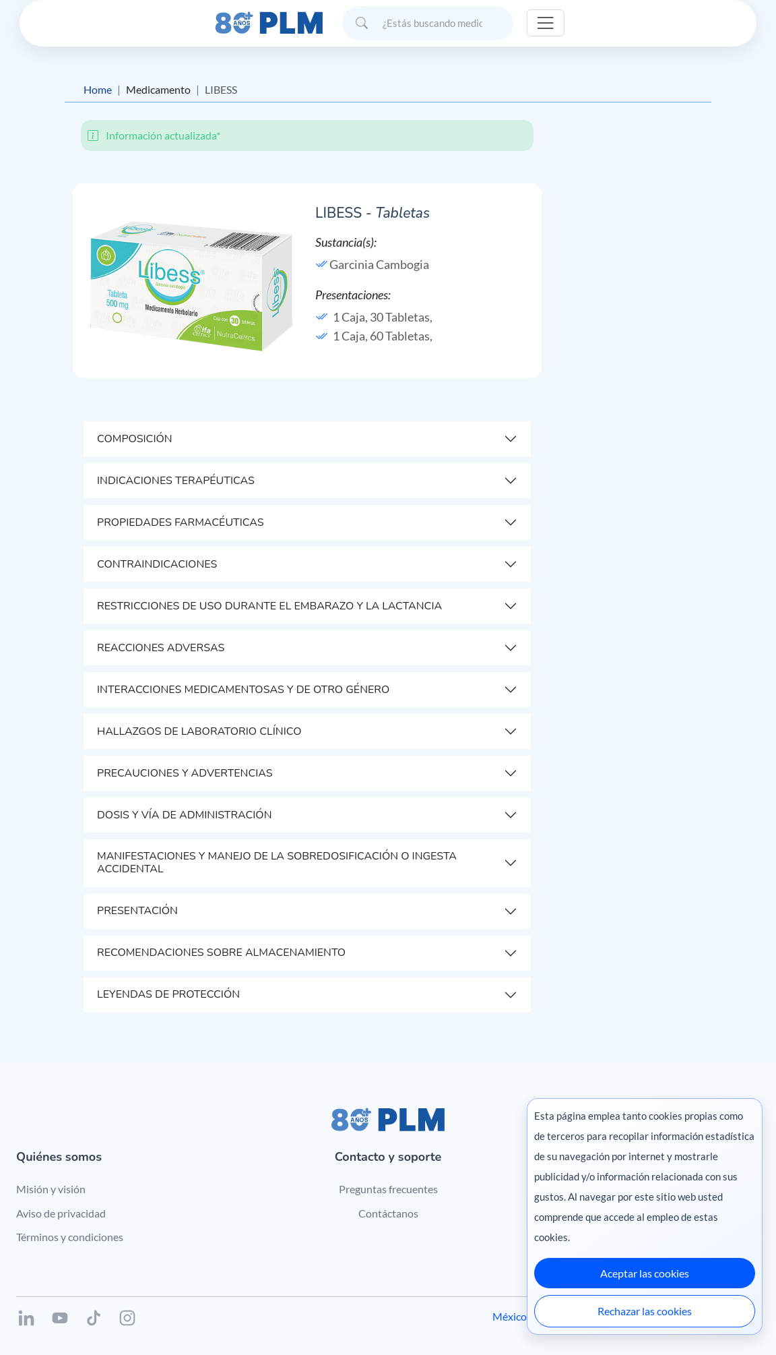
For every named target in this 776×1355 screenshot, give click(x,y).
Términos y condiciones (69, 1236)
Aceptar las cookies (644, 1273)
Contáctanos (388, 1213)
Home (98, 89)
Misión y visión (51, 1188)
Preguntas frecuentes (388, 1188)
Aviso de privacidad (61, 1213)
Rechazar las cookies (644, 1310)
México (509, 1316)
